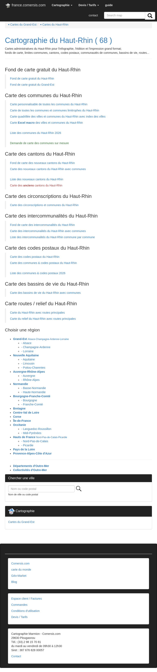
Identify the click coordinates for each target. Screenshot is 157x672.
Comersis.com (20, 563)
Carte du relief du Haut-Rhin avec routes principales (43, 318)
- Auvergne (28, 375)
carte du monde (21, 569)
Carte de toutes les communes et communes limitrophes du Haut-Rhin (54, 110)
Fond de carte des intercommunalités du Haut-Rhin (42, 225)
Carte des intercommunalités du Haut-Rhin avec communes (48, 231)
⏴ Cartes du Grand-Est (22, 24)
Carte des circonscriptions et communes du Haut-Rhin (44, 205)
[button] (62, 5)
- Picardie (27, 445)
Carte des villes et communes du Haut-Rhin (46, 122)
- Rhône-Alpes (30, 379)
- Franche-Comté (32, 404)
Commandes (19, 604)
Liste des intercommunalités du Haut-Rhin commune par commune (52, 237)
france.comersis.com (25, 6)
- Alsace (26, 343)
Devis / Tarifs (19, 617)
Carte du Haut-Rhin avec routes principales (37, 312)
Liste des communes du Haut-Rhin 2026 (35, 133)
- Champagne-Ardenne (35, 347)
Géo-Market (18, 575)
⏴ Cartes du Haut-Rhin (54, 24)
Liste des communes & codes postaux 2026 (37, 273)
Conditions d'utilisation (25, 611)
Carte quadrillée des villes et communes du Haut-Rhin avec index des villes (57, 116)
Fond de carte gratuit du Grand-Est (32, 84)
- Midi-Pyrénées (31, 433)
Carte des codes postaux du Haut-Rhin (34, 256)
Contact (16, 656)
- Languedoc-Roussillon (36, 429)
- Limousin (28, 363)
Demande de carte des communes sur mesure (39, 143)
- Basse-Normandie (33, 388)
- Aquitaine (28, 359)
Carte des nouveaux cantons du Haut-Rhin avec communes (48, 169)
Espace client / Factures (26, 598)
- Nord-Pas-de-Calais (34, 441)
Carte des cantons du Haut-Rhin (36, 185)
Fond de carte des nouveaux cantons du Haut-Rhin (42, 163)
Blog (14, 581)
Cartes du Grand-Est (21, 522)
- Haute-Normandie (33, 392)
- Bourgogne (29, 400)
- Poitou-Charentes (33, 367)
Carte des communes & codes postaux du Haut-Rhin (43, 263)
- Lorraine (27, 351)
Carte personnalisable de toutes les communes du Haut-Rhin (48, 104)
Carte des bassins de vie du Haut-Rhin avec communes (45, 292)
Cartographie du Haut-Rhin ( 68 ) (58, 40)
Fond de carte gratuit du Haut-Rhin (32, 78)
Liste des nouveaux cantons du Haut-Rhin (36, 179)
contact (93, 15)
